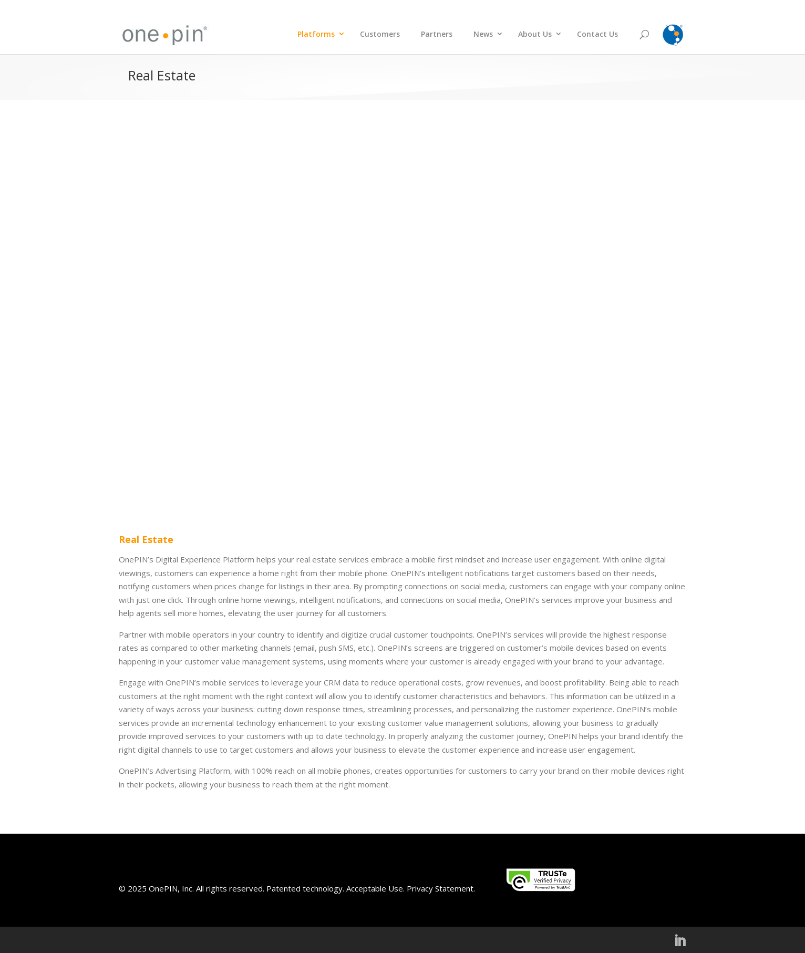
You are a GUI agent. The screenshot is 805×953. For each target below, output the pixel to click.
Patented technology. (305, 888)
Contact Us (597, 34)
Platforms (316, 34)
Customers (380, 34)
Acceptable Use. (374, 888)
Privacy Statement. (441, 888)
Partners (436, 34)
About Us (535, 34)
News (483, 34)
